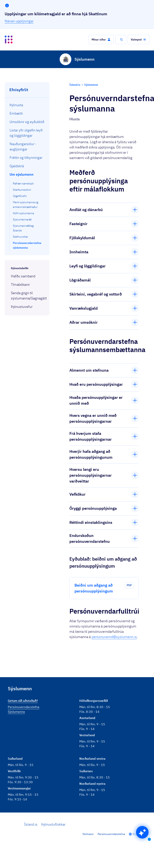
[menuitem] (27, 105)
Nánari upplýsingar (19, 21)
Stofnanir (88, 834)
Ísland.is (30, 824)
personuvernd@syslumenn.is (114, 637)
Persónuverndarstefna (111, 834)
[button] (101, 39)
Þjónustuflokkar (53, 824)
